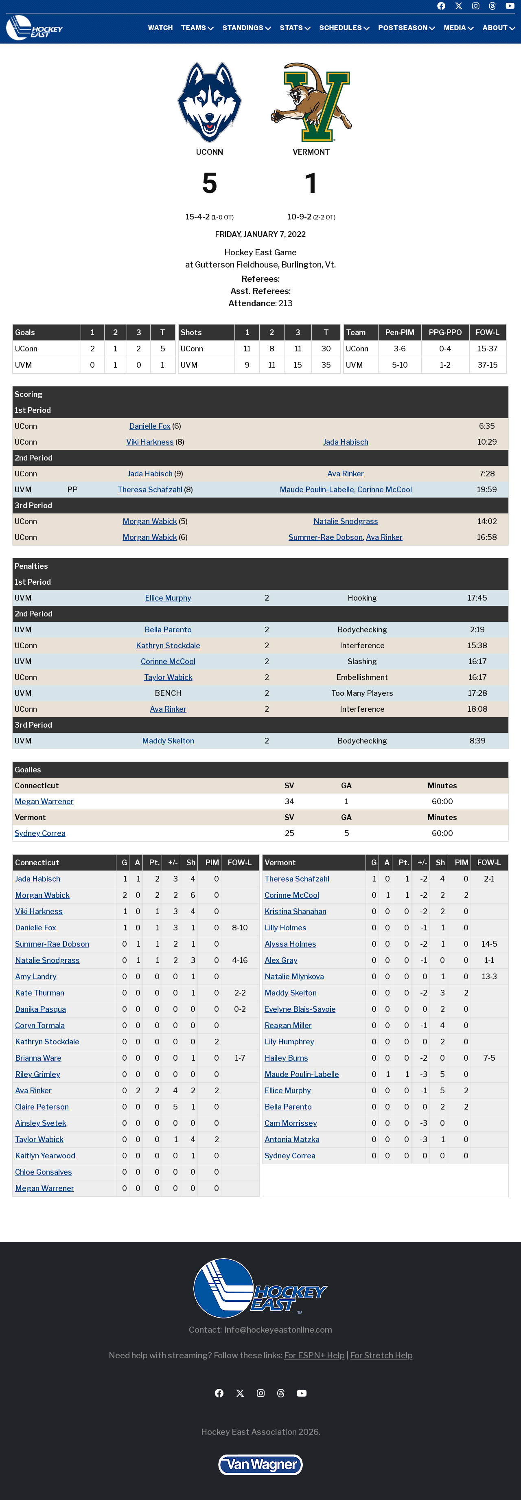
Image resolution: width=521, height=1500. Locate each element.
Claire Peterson (42, 1107)
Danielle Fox (150, 426)
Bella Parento (168, 629)
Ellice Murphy (168, 598)
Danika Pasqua (40, 1009)
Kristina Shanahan (295, 911)
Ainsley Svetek (40, 1123)
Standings (243, 28)
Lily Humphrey (289, 1041)
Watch (160, 28)
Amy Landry (36, 976)
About (495, 28)
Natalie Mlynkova (294, 976)
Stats (291, 28)
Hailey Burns (286, 1058)
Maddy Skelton (168, 741)
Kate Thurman (39, 993)
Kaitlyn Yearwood (45, 1155)
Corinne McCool (384, 489)
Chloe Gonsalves (43, 1172)
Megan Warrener (44, 801)
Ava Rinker (345, 473)
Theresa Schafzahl (150, 489)
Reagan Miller (288, 1025)
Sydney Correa (40, 833)
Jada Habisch (345, 442)
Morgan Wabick (150, 521)
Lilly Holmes (285, 927)
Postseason (403, 28)
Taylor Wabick (168, 677)
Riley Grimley (37, 1074)
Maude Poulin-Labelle (317, 489)
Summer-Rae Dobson (326, 537)
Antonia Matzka (292, 1139)
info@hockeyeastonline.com (278, 1330)
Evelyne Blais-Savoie (300, 1009)
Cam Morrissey (291, 1123)
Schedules (341, 28)
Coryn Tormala (40, 1025)
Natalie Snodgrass (345, 521)
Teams (193, 28)
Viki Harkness (150, 442)
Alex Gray (281, 960)
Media (455, 28)
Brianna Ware (38, 1058)
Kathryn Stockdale (168, 645)
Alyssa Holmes (290, 944)
